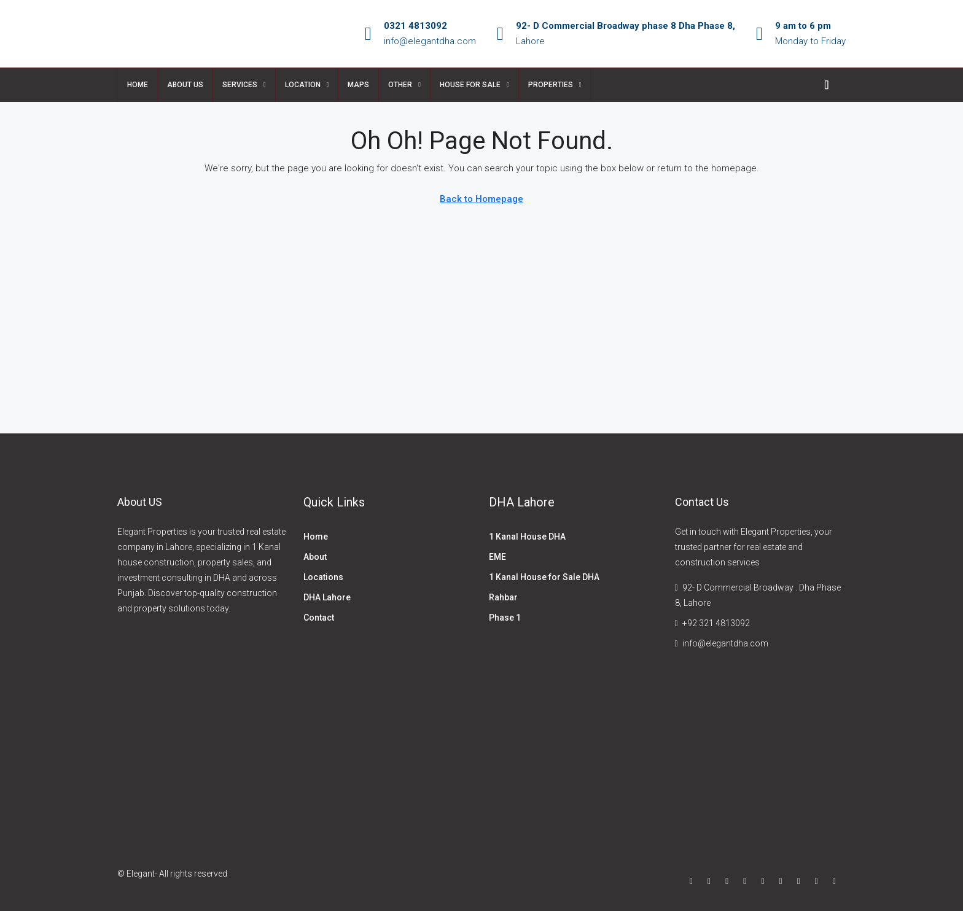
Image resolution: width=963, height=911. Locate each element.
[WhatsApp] (837, 881)
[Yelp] (819, 881)
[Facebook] (694, 881)
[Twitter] (711, 881)
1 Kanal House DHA (527, 536)
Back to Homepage (481, 198)
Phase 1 (505, 617)
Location (303, 84)
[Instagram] (729, 881)
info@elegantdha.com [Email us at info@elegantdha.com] (725, 643)
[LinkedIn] (747, 881)
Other (400, 84)
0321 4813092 (415, 25)
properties (550, 84)
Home (137, 84)
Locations (323, 577)
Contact (318, 617)
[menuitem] (827, 85)
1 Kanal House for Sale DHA (544, 577)
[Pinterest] (801, 881)
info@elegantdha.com (430, 41)
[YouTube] (783, 881)
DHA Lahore (327, 597)
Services (239, 84)
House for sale (470, 84)
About (315, 557)
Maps (358, 84)
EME (497, 557)
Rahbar (503, 597)
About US (185, 84)
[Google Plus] (765, 881)
